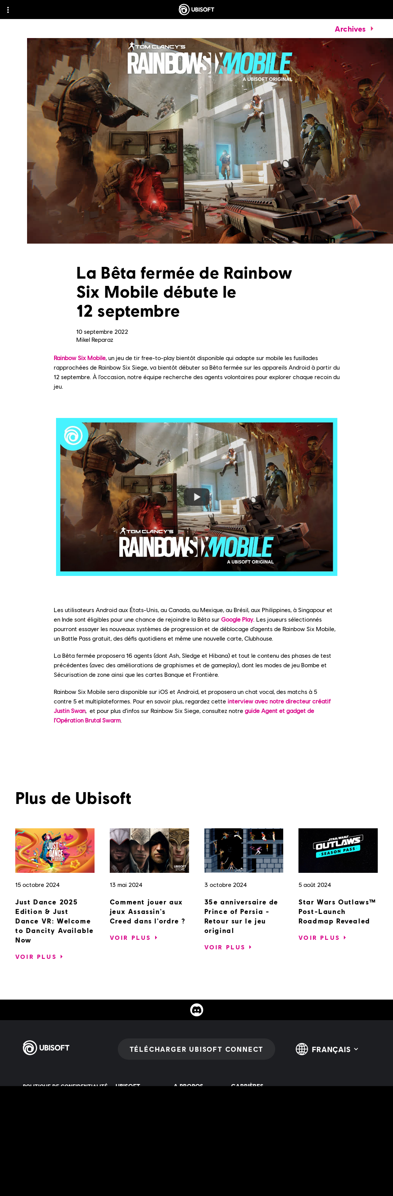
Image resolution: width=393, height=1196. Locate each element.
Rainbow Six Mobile (80, 357)
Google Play (237, 619)
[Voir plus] (36, 956)
